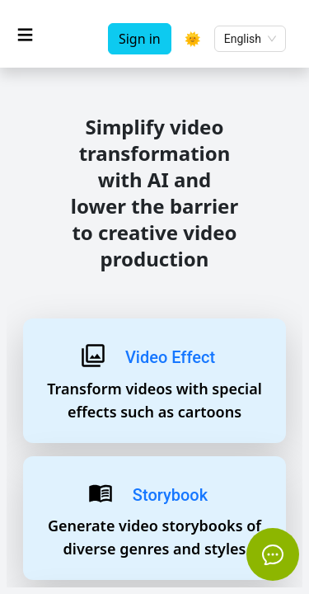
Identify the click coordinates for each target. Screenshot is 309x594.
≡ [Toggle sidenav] (25, 33)
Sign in (140, 39)
